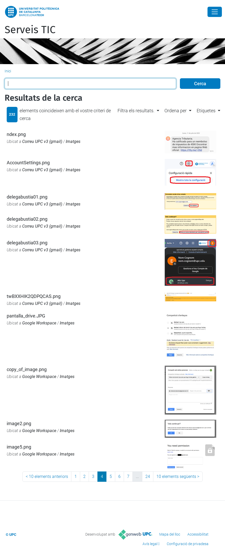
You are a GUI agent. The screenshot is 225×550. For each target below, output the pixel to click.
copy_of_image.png (27, 369)
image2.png (19, 423)
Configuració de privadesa (188, 544)
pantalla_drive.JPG (26, 316)
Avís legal (150, 544)
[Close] (214, 12)
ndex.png (16, 134)
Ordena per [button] (175, 110)
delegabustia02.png (27, 219)
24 (147, 476)
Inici (8, 71)
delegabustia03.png (27, 242)
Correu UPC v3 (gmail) (42, 141)
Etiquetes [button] (206, 110)
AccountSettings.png (28, 162)
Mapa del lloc (169, 534)
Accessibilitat (198, 534)
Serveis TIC (30, 30)
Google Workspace (39, 323)
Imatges (73, 141)
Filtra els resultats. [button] (136, 110)
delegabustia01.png (27, 197)
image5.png (19, 447)
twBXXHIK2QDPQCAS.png (34, 296)
